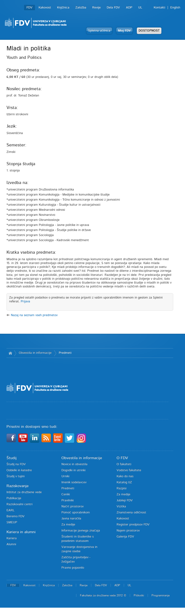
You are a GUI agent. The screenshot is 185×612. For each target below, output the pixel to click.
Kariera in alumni (21, 532)
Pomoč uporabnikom (75, 512)
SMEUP (12, 522)
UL (140, 7)
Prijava (25, 301)
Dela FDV (113, 7)
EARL (10, 510)
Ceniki (65, 494)
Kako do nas (125, 476)
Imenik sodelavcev (73, 482)
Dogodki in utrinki (73, 470)
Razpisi (121, 488)
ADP (129, 7)
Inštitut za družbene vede (24, 492)
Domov (10, 353)
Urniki (65, 476)
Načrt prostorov (72, 506)
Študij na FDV (16, 464)
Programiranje (161, 595)
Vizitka (121, 506)
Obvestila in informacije (35, 352)
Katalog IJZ (124, 482)
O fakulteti (124, 464)
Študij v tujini (16, 476)
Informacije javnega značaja (80, 530)
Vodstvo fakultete (129, 470)
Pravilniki (67, 500)
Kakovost (45, 7)
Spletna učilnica (99, 30)
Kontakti (159, 7)
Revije (96, 7)
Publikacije (14, 498)
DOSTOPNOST (149, 30)
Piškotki (139, 595)
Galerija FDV (125, 536)
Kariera (12, 538)
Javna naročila (71, 518)
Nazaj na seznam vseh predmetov (34, 315)
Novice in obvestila (74, 464)
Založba (80, 7)
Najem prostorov (128, 530)
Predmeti (65, 352)
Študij (12, 458)
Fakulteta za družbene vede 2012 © (103, 595)
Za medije (68, 524)
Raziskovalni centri (20, 504)
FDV (29, 7)
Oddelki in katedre (19, 470)
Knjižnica (63, 7)
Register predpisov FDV (133, 524)
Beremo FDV (16, 516)
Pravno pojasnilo (72, 567)
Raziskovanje (18, 486)
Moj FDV (124, 30)
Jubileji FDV (125, 500)
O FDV (122, 458)
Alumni (11, 544)
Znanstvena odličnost (131, 512)
